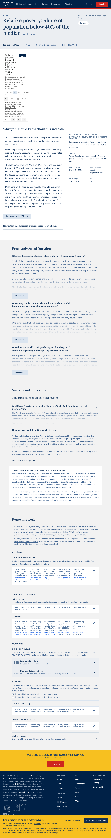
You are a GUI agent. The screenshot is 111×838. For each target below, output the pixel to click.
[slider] (19, 109)
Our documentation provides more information (37, 692)
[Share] (98, 117)
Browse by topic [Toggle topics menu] (24, 4)
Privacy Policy (29, 833)
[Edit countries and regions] (94, 65)
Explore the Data (11, 45)
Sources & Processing (46, 45)
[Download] (93, 117)
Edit (95, 65)
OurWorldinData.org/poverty (91, 113)
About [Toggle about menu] (68, 4)
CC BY (104, 113)
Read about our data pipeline (24, 461)
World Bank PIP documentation (19, 182)
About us (78, 785)
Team (77, 798)
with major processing (85, 159)
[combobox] (86, 4)
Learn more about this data (64, 113)
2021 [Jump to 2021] (102, 109)
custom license (24, 797)
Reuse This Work (69, 45)
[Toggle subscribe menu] (92, 4)
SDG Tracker (62, 807)
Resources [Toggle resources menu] (56, 4)
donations (37, 823)
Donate (102, 4)
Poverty (83, 23)
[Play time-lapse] (7, 109)
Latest (59, 803)
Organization (80, 789)
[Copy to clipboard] (91, 571)
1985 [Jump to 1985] (14, 109)
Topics (59, 785)
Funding (78, 793)
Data (37, 4)
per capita (57, 190)
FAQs (27, 45)
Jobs (77, 802)
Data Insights (98, 792)
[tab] (11, 65)
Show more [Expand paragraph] (19, 296)
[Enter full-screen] (104, 117)
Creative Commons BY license (26, 541)
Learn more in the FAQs (17, 216)
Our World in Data (8, 4)
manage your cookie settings (47, 833)
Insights (45, 4)
